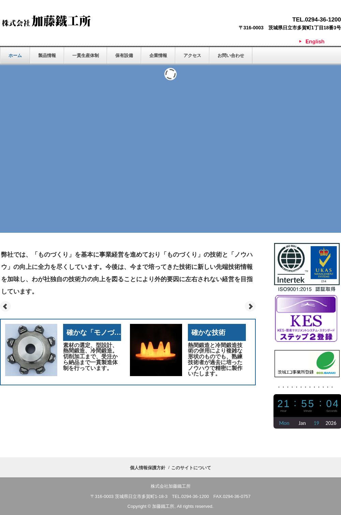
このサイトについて (191, 468)
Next (250, 306)
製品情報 (47, 55)
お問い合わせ (231, 55)
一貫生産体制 (85, 55)
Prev (5, 306)
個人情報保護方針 (147, 468)
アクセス (192, 55)
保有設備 (124, 55)
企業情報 (158, 55)
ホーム (15, 55)
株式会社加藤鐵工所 (46, 21)
